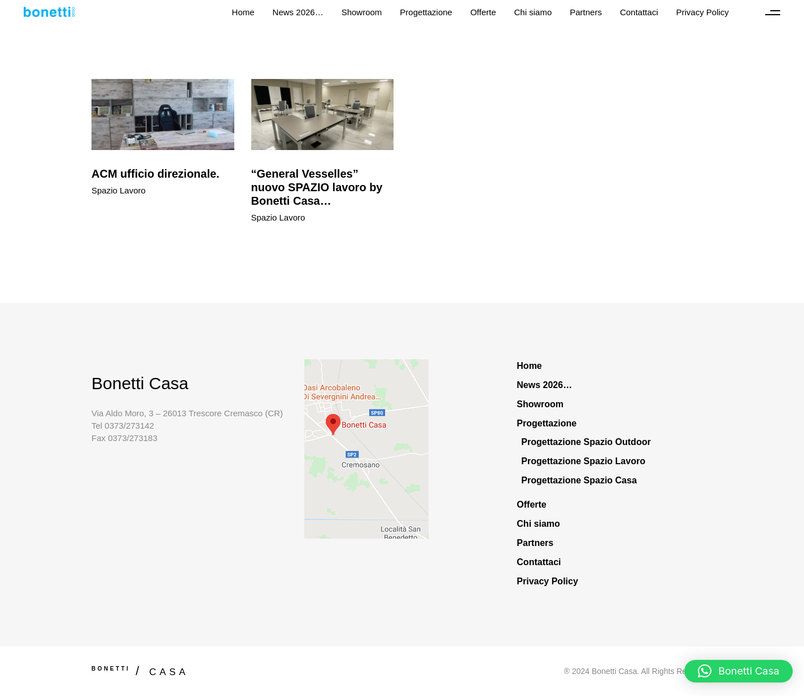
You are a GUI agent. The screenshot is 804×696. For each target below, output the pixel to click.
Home (529, 366)
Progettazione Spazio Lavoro (583, 461)
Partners (535, 543)
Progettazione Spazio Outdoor (585, 442)
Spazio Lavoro (118, 190)
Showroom (540, 404)
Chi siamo (538, 523)
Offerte (531, 504)
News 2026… (544, 385)
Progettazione (546, 423)
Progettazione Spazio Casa (579, 480)
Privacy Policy (547, 581)
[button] (738, 671)
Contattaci (539, 562)
